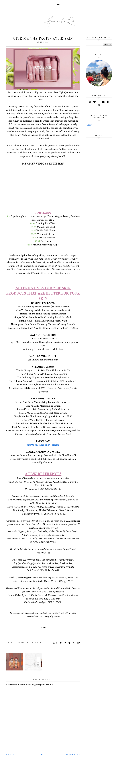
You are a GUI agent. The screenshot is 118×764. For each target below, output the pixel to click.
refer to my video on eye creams (43, 444)
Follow (89, 124)
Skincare (39, 642)
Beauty (12, 642)
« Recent (12, 754)
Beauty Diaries (25, 642)
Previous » (72, 754)
